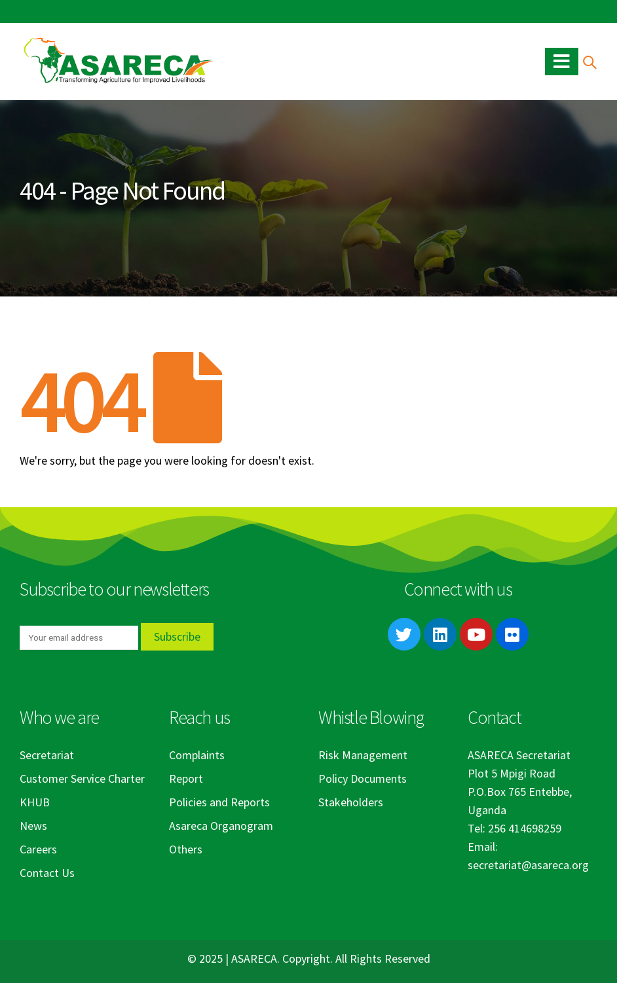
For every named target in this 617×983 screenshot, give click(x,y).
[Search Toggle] (589, 62)
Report (186, 778)
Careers (38, 849)
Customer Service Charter (82, 778)
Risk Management (362, 754)
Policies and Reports (219, 802)
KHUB (35, 802)
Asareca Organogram (221, 825)
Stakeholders (350, 802)
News (33, 825)
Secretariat (47, 754)
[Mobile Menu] (561, 61)
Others (185, 849)
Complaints (197, 754)
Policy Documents (362, 778)
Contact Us (47, 872)
